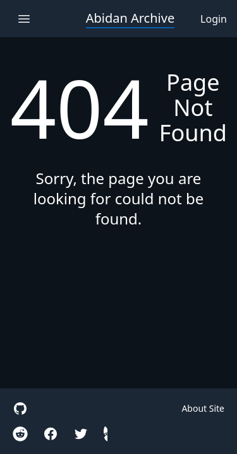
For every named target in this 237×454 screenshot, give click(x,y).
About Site (202, 408)
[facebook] (50, 433)
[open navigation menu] (23, 18)
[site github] (20, 408)
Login (213, 19)
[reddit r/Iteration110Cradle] (20, 433)
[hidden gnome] (105, 433)
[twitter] (80, 433)
